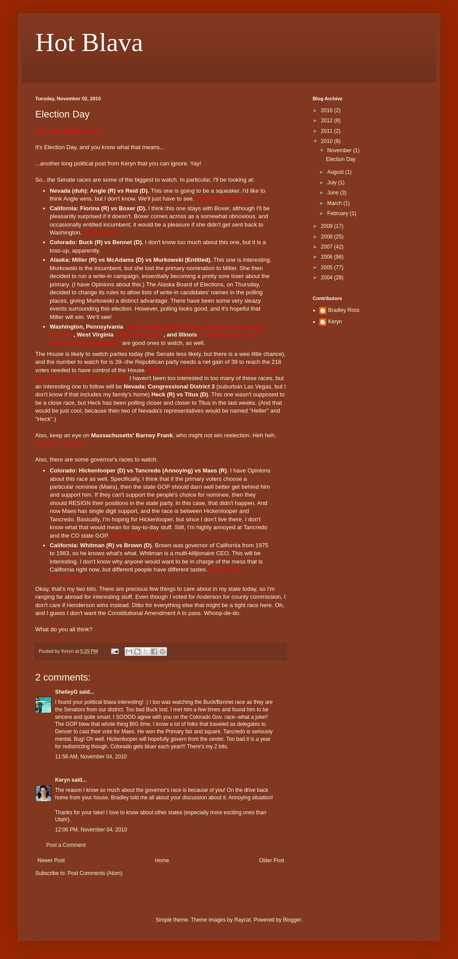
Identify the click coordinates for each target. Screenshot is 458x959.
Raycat (242, 920)
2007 (327, 247)
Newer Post (51, 860)
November (340, 150)
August (336, 172)
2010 (327, 141)
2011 (327, 131)
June (333, 193)
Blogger (292, 920)
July (332, 182)
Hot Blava (89, 42)
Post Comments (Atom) (94, 873)
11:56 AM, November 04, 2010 (91, 757)
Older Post (271, 860)
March (335, 203)
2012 (327, 120)
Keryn (62, 780)
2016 (327, 110)
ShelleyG (66, 692)
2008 (327, 237)
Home (162, 860)
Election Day (340, 159)
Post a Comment (65, 845)
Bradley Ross (343, 310)
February (338, 213)
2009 (327, 226)
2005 (327, 267)
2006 (327, 257)
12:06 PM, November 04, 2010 (91, 830)
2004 (327, 278)
